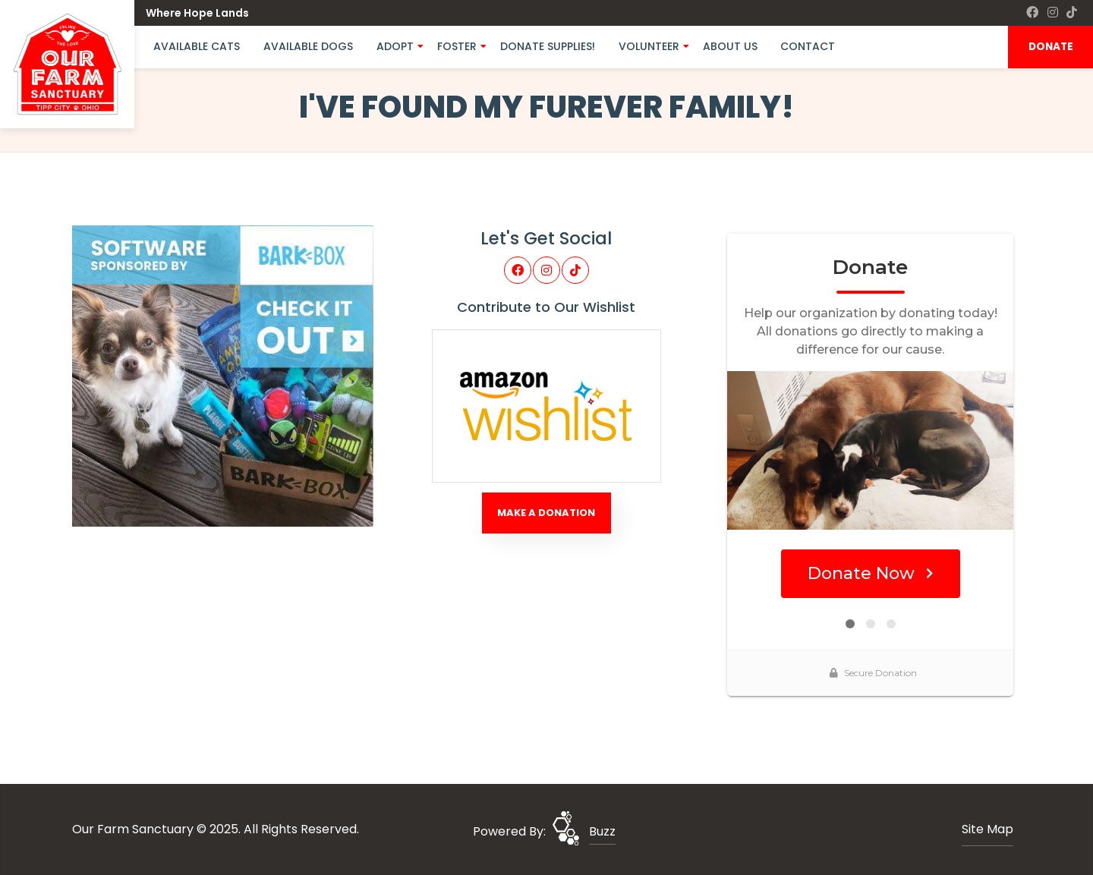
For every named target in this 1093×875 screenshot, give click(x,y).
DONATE (1050, 46)
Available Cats (196, 46)
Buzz (602, 831)
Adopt (395, 46)
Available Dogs (308, 46)
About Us (730, 46)
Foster (457, 46)
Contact (807, 46)
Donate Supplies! (547, 46)
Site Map (987, 829)
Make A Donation (546, 512)
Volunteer (649, 46)
